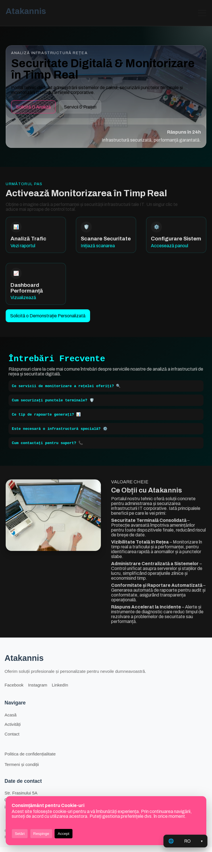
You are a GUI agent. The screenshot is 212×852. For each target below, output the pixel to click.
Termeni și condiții (22, 769)
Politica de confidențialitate (30, 758)
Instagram (37, 689)
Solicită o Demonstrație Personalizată (48, 315)
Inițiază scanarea (98, 245)
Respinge (41, 833)
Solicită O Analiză (33, 107)
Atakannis (26, 11)
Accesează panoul (169, 245)
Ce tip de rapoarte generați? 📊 (46, 417)
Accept (63, 833)
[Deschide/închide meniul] (202, 13)
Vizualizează (23, 297)
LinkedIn (60, 689)
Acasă (10, 719)
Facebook (14, 689)
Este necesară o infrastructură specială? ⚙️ (59, 432)
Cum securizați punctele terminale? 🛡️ (53, 403)
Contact (12, 738)
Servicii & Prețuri (80, 107)
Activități (13, 729)
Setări (20, 833)
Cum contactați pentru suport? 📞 (47, 447)
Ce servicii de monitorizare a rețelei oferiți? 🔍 (66, 388)
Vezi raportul (23, 245)
